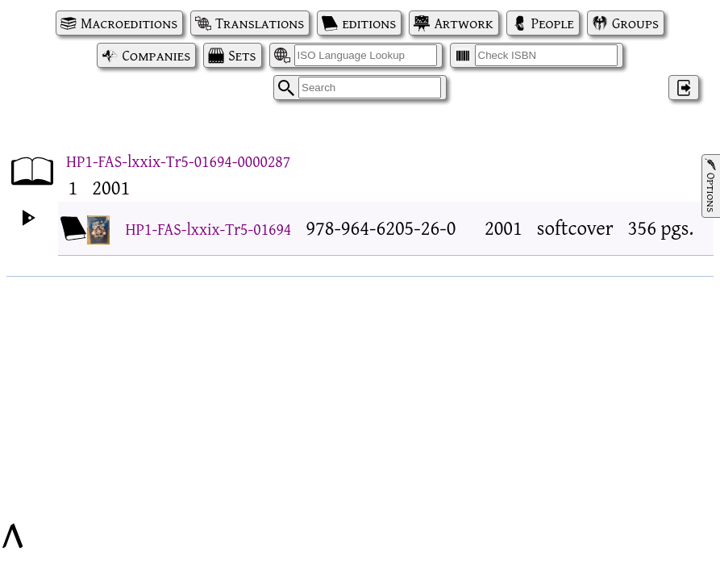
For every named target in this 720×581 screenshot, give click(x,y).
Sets (242, 55)
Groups (635, 23)
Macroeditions (129, 23)
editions (369, 23)
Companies (156, 55)
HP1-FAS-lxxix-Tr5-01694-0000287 (178, 161)
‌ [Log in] (683, 87)
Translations (259, 23)
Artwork (463, 23)
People (552, 23)
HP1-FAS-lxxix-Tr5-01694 (209, 228)
